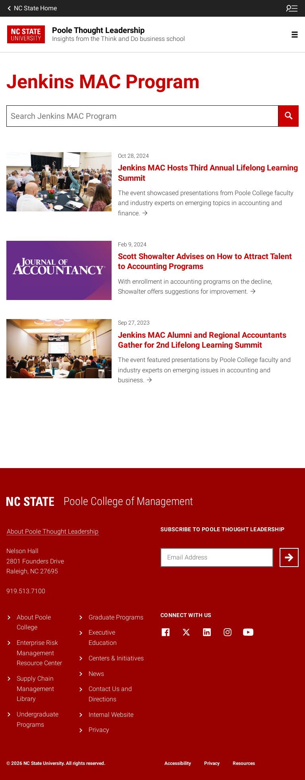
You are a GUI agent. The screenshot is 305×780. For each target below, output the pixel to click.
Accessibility (177, 763)
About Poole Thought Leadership (52, 531)
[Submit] (289, 557)
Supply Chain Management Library (35, 689)
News (96, 673)
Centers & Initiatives (116, 658)
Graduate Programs (116, 617)
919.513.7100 (25, 591)
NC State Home (31, 8)
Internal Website (111, 714)
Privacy (99, 730)
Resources (244, 763)
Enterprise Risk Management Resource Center (39, 653)
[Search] (288, 116)
